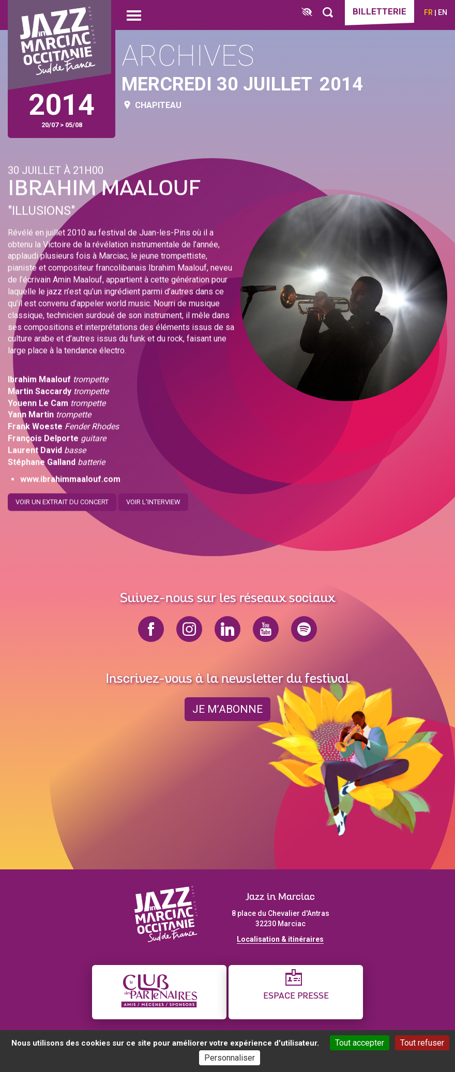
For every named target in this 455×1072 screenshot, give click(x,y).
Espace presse (296, 996)
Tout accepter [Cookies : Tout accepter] (359, 1043)
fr (428, 12)
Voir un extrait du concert (62, 498)
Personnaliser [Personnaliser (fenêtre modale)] (229, 1058)
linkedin (227, 629)
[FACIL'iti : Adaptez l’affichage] (306, 12)
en (442, 12)
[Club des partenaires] (159, 992)
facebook (151, 629)
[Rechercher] (328, 12)
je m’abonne (227, 709)
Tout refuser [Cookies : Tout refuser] (422, 1043)
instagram (189, 629)
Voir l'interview (153, 498)
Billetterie (379, 11)
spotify (304, 629)
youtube (266, 629)
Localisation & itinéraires (280, 939)
